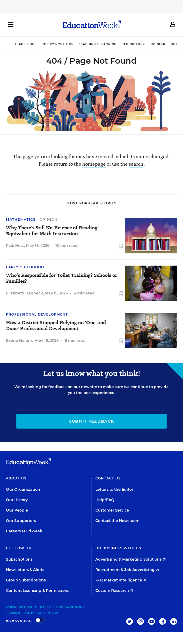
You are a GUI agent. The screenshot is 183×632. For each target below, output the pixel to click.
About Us (16, 478)
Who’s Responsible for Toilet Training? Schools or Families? (61, 278)
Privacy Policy (45, 612)
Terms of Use (18, 612)
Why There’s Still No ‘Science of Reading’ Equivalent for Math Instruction (52, 231)
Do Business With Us (118, 548)
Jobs (175, 44)
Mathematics (20, 219)
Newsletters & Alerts (25, 569)
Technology (133, 44)
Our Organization (23, 489)
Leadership (25, 44)
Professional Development (37, 314)
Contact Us (108, 478)
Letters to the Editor (114, 489)
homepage (94, 163)
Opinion (158, 44)
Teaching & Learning (97, 44)
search (136, 163)
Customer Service (112, 510)
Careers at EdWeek (24, 531)
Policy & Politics (57, 44)
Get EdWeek (19, 548)
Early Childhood (25, 267)
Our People (17, 510)
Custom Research (114, 590)
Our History (17, 500)
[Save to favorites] (121, 246)
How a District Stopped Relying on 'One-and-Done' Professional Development (57, 326)
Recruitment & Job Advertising (127, 569)
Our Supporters (21, 520)
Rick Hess (15, 245)
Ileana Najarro (19, 340)
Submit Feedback (91, 421)
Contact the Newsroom (117, 520)
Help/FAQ (104, 500)
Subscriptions (19, 559)
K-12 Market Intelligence (120, 580)
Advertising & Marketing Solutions (130, 559)
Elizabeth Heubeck (24, 293)
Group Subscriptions (26, 580)
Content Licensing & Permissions (37, 590)
